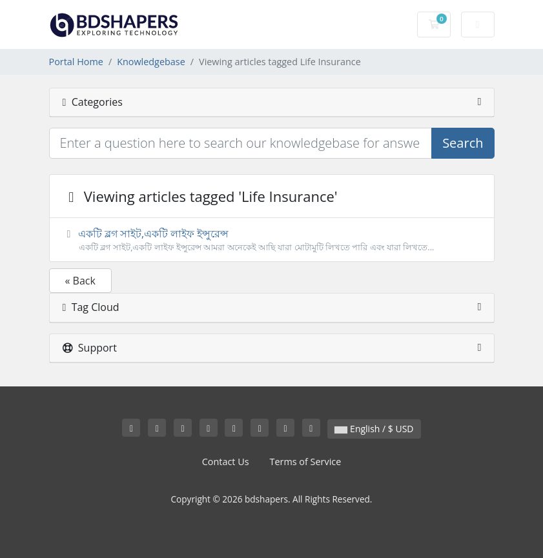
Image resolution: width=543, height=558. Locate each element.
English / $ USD (373, 429)
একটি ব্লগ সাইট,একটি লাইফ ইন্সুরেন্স (272, 240)
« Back (80, 281)
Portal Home (76, 61)
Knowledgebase (151, 61)
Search (462, 143)
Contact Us (225, 461)
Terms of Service (306, 461)
